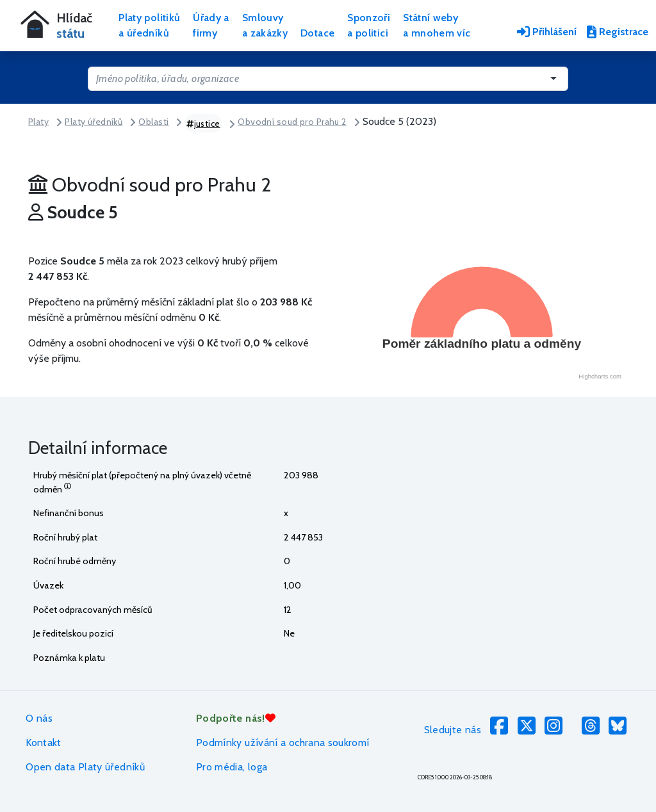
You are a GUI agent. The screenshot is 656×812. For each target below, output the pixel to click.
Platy (38, 121)
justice (203, 123)
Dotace (317, 33)
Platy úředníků (93, 121)
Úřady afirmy (211, 25)
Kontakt (44, 742)
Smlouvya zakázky (265, 25)
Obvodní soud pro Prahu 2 (292, 121)
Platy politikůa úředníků (149, 25)
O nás (39, 718)
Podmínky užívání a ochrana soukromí (283, 742)
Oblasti (153, 121)
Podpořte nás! (235, 718)
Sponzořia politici (368, 25)
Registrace (617, 32)
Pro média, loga (231, 767)
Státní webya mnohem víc (436, 25)
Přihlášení (547, 32)
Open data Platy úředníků (85, 767)
